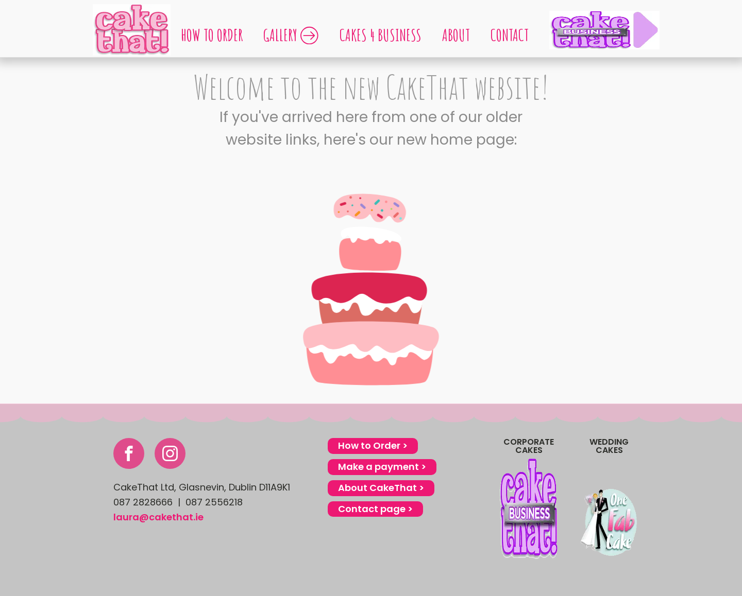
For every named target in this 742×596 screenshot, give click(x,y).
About (456, 34)
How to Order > (373, 445)
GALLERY (291, 34)
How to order (212, 34)
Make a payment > (382, 466)
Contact (510, 34)
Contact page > (375, 508)
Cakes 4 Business (380, 34)
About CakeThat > (381, 487)
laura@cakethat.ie (158, 517)
